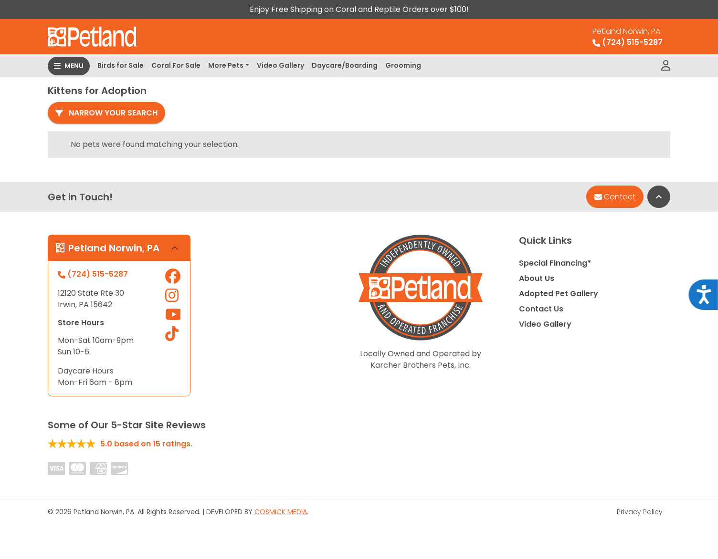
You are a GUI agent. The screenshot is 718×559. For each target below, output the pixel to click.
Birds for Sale (120, 65)
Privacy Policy (640, 512)
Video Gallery (280, 65)
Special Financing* (555, 263)
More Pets (225, 65)
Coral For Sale (176, 65)
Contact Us (541, 308)
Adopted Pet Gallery (558, 293)
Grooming (403, 65)
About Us (536, 278)
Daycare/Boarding (345, 65)
